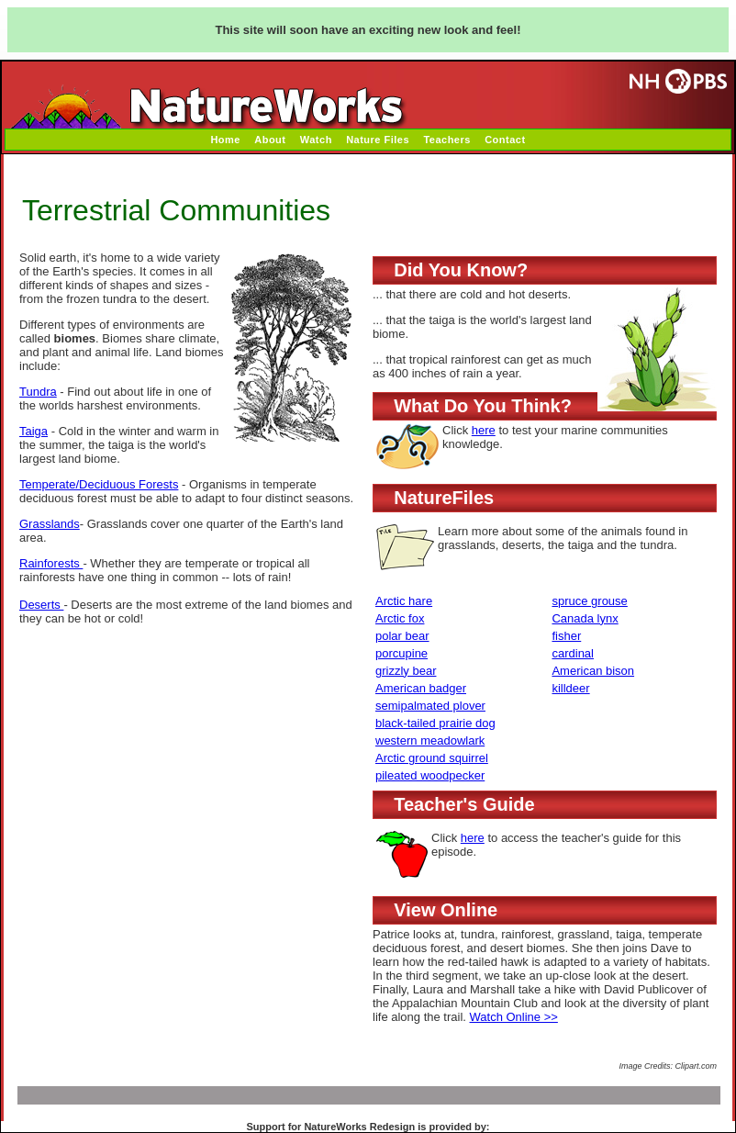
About (269, 139)
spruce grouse (589, 601)
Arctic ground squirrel (431, 758)
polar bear (402, 636)
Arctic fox (399, 618)
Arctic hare (403, 601)
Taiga (33, 431)
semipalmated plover (430, 705)
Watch (316, 139)
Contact (505, 139)
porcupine (401, 653)
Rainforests (51, 563)
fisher (566, 636)
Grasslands (49, 524)
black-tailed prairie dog (435, 723)
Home (225, 139)
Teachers (447, 139)
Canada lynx (585, 618)
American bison (593, 671)
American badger (420, 688)
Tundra (38, 391)
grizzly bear (405, 671)
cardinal (573, 653)
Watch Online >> (514, 1017)
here (484, 430)
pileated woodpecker (430, 775)
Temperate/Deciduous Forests (98, 484)
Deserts (41, 604)
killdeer (570, 688)
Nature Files (377, 139)
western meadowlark (430, 740)
